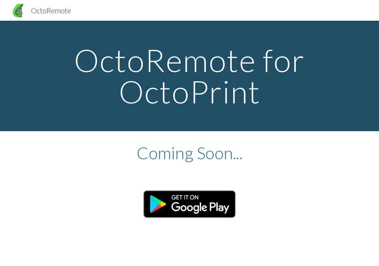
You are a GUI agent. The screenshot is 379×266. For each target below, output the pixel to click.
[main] (189, 75)
